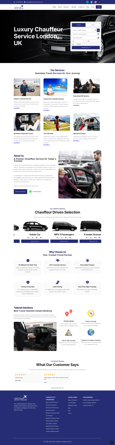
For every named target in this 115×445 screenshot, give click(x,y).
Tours (92, 7)
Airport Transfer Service (52, 402)
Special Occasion (50, 410)
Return (79, 44)
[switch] (74, 44)
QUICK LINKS (72, 397)
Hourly (92, 25)
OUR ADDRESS (88, 397)
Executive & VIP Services (52, 407)
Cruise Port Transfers (51, 405)
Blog (87, 7)
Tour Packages (72, 402)
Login (98, 7)
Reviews (74, 7)
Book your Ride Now (20, 191)
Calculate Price (85, 47)
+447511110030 (35, 191)
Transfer (79, 25)
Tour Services (49, 415)
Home (54, 7)
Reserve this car (28, 241)
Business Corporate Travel (52, 413)
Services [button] (66, 7)
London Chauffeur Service (52, 431)
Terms (69, 413)
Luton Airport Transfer (51, 423)
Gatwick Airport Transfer (52, 421)
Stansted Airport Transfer (52, 426)
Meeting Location (72, 405)
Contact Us (81, 7)
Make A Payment (72, 400)
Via (98, 30)
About (59, 7)
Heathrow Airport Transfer (52, 428)
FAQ (69, 410)
